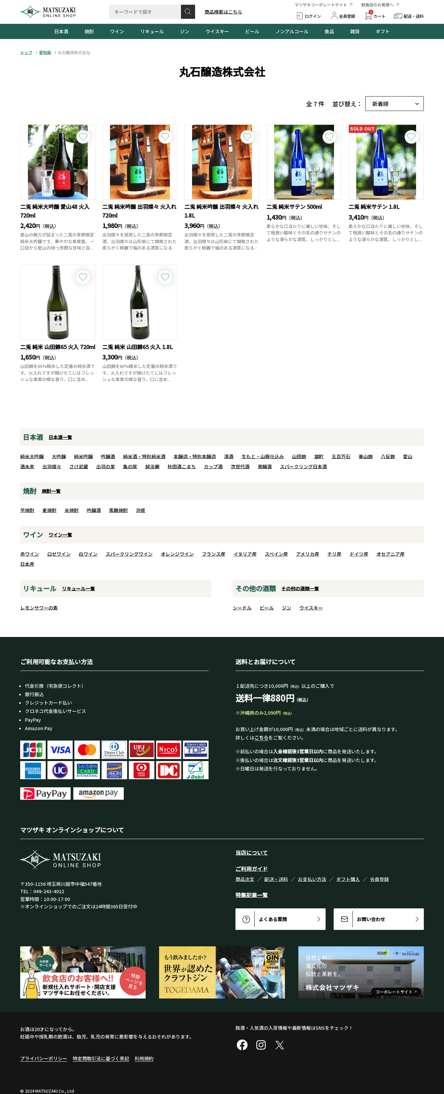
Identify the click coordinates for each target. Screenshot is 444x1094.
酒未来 (27, 466)
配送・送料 (276, 879)
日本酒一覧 (60, 437)
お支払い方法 (312, 879)
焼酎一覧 (51, 491)
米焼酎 (72, 510)
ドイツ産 (358, 554)
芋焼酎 (27, 510)
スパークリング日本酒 (303, 466)
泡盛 (140, 510)
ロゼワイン (59, 554)
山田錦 (299, 456)
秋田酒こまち (182, 466)
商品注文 (244, 879)
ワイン (117, 31)
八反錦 (388, 456)
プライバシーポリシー (43, 1058)
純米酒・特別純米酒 (144, 456)
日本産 (27, 564)
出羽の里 (105, 466)
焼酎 (89, 31)
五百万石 (341, 456)
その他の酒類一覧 (300, 588)
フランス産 (213, 554)
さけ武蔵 (78, 466)
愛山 (407, 456)
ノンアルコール (291, 31)
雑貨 (355, 31)
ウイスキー (217, 31)
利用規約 (144, 1058)
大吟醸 (59, 456)
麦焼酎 (49, 510)
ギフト (383, 31)
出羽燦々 (51, 466)
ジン (184, 31)
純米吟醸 (83, 456)
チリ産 (334, 554)
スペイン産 (276, 554)
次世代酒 (240, 466)
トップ (26, 52)
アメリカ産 (307, 554)
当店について (251, 852)
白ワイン (88, 554)
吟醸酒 (108, 456)
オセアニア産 (390, 554)
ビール (252, 31)
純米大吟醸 (32, 456)
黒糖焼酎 (118, 510)
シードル (242, 607)
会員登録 (379, 879)
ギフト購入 (348, 879)
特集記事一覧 (251, 895)
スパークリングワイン (129, 554)
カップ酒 (213, 466)
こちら (261, 737)
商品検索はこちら (223, 11)
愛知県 (45, 52)
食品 (329, 31)
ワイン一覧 (60, 534)
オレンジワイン (177, 554)
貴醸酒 (265, 466)
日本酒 (61, 31)
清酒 (228, 456)
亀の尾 (130, 466)
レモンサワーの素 (39, 607)
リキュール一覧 (78, 588)
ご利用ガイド (251, 868)
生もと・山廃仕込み (263, 456)
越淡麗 (152, 466)
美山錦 (366, 456)
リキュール (152, 31)
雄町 (319, 456)
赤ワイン (29, 554)
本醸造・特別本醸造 (195, 456)
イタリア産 (245, 554)
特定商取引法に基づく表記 (101, 1058)
